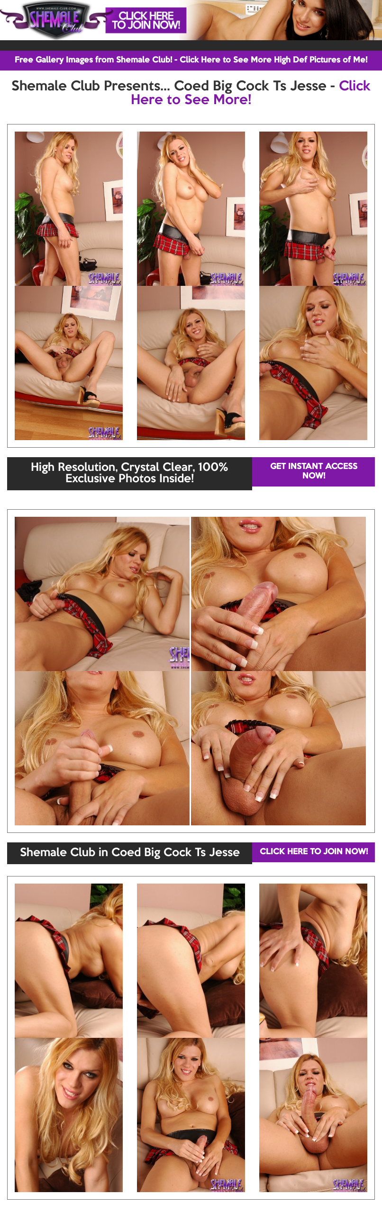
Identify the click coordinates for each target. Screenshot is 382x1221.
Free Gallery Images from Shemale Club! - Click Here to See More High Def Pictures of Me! (191, 60)
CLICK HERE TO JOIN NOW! (314, 852)
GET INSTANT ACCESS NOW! (313, 471)
